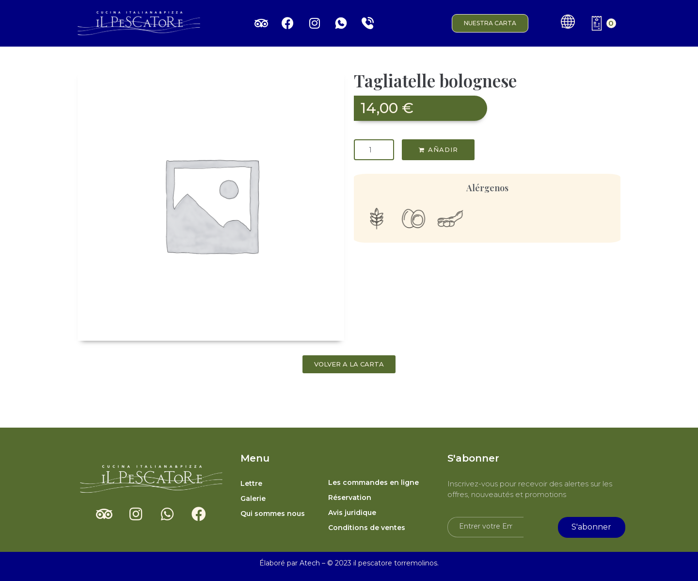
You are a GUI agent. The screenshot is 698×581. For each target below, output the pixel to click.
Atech (310, 563)
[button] (490, 23)
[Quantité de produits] (374, 149)
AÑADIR (443, 149)
